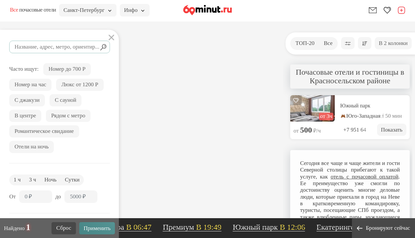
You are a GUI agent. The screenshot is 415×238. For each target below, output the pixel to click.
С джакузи (27, 100)
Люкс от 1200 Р (79, 84)
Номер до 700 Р (67, 69)
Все (328, 43)
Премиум (194, 227)
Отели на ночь (32, 146)
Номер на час (30, 84)
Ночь (51, 180)
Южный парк (355, 105)
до (58, 196)
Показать (391, 130)
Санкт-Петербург (87, 10)
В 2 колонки (393, 43)
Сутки (72, 180)
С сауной (65, 100)
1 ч (17, 180)
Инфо (134, 10)
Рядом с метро (68, 115)
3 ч (32, 180)
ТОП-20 (304, 43)
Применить (97, 228)
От (12, 196)
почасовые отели (33, 10)
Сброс (63, 228)
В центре (25, 115)
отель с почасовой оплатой (364, 177)
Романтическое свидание (44, 131)
